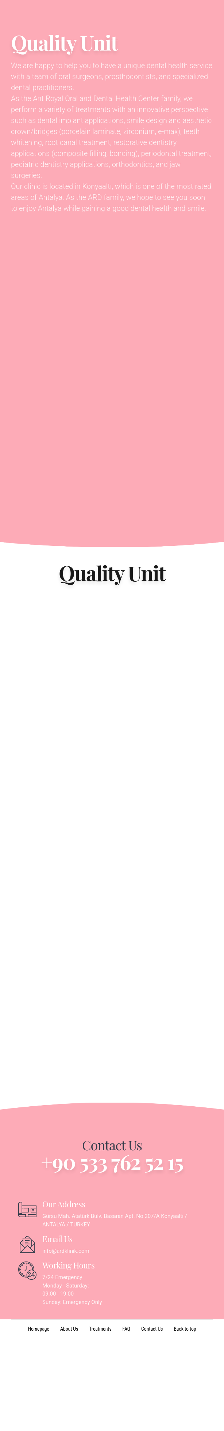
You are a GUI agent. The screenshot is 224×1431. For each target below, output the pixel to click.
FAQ (127, 1422)
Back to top (185, 1422)
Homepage (38, 1422)
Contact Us (153, 1422)
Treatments (100, 1422)
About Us (68, 1422)
